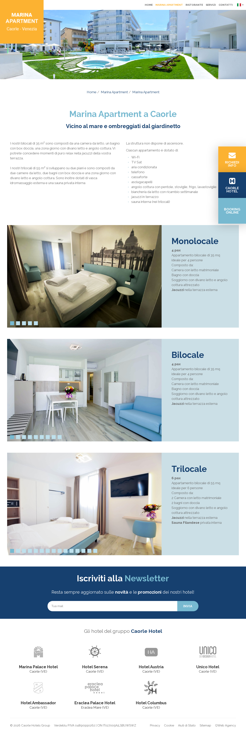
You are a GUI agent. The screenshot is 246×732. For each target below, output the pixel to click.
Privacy (155, 725)
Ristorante (194, 4)
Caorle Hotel (146, 631)
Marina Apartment (169, 4)
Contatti (226, 4)
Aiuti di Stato (187, 725)
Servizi (211, 4)
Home (149, 4)
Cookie (169, 725)
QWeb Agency (225, 725)
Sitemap (205, 725)
